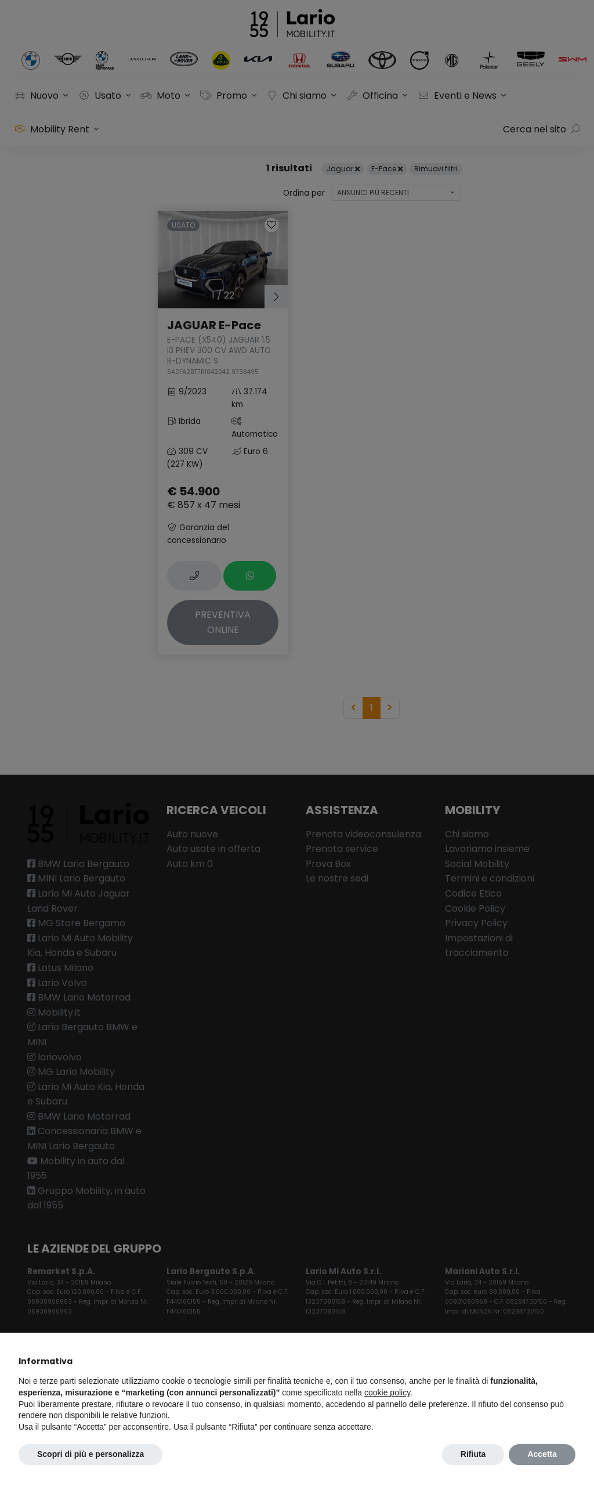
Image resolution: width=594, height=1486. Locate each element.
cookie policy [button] (387, 1392)
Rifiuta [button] (473, 1454)
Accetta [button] (542, 1454)
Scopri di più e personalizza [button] (90, 1454)
